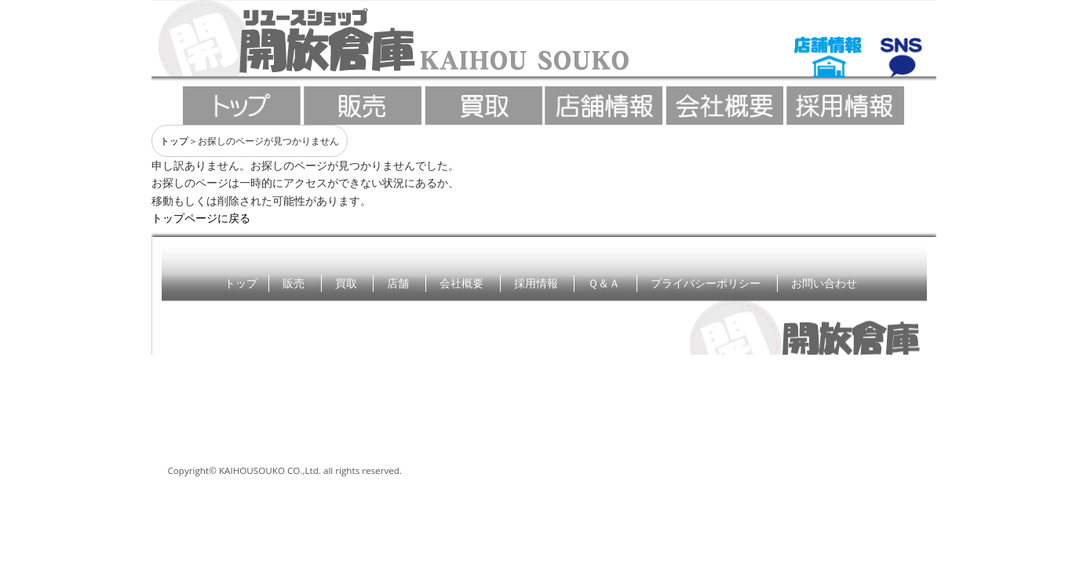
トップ (174, 141)
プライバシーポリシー (706, 282)
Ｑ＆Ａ (604, 282)
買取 (346, 282)
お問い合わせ (824, 282)
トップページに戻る (200, 217)
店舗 (398, 282)
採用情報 (536, 282)
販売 (294, 282)
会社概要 (461, 282)
